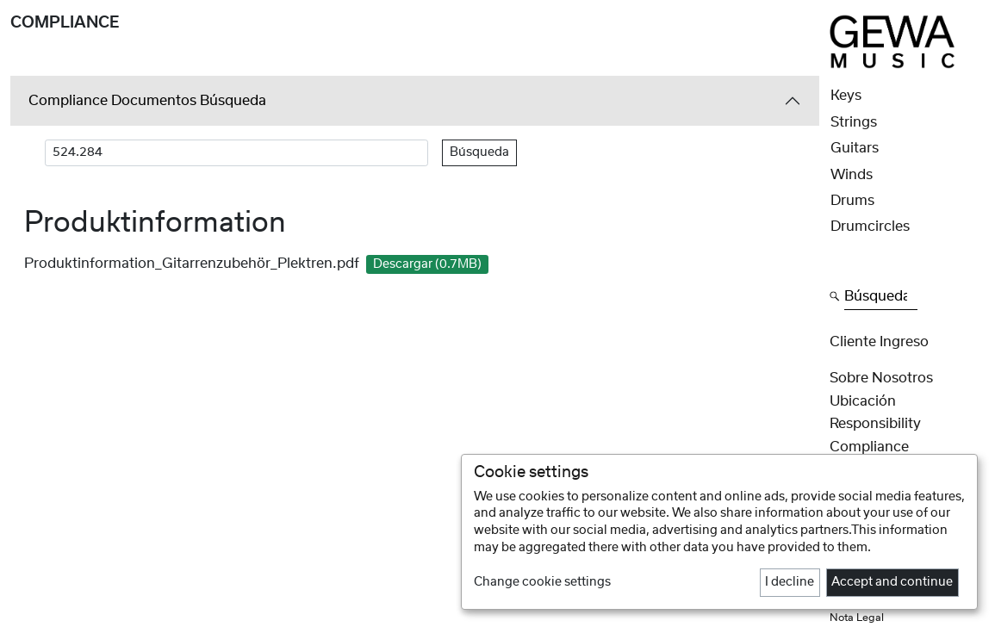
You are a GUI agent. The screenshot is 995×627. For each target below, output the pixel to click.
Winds (851, 175)
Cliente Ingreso (879, 342)
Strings (853, 122)
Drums (852, 201)
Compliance (869, 447)
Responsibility (875, 424)
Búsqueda (479, 152)
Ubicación (863, 401)
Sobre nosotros (881, 378)
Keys (845, 95)
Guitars (854, 148)
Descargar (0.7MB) (427, 264)
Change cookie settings (542, 582)
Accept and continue (892, 582)
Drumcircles (870, 226)
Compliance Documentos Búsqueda (147, 101)
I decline (789, 582)
